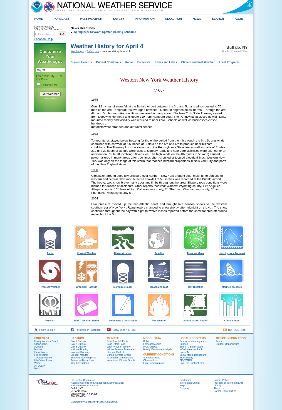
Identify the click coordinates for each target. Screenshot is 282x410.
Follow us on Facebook (86, 329)
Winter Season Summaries (121, 349)
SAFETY (118, 18)
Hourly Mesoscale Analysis (157, 349)
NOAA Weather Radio (86, 319)
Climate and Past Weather (198, 62)
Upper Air (185, 352)
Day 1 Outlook (78, 341)
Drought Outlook (116, 352)
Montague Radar (123, 285)
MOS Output (150, 346)
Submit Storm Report (195, 319)
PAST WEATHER (91, 18)
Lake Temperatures (153, 363)
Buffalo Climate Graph (119, 354)
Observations (150, 360)
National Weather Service (84, 385)
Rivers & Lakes (123, 252)
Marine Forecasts (232, 285)
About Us (219, 388)
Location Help (43, 39)
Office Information (231, 338)
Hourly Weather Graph (46, 341)
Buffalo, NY (93, 51)
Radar (129, 62)
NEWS (197, 18)
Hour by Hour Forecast (232, 252)
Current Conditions (108, 62)
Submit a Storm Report (192, 346)
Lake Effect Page (116, 344)
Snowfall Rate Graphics (83, 357)
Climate (113, 338)
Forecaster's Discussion (123, 319)
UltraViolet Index (43, 360)
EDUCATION (173, 18)
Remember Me (49, 84)
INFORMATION (145, 18)
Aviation (38, 346)
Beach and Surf (159, 285)
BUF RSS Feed (234, 329)
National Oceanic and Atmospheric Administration (97, 382)
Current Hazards (81, 62)
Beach (37, 368)
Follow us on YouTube (121, 329)
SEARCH (218, 18)
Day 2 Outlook (78, 344)
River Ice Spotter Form (192, 363)
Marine (38, 349)
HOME (38, 18)
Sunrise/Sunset (151, 357)
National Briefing (79, 349)
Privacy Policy (50, 98)
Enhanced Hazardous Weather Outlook (82, 361)
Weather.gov (77, 51)
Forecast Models (152, 344)
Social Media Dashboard (193, 354)
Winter (37, 363)
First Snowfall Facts (117, 341)
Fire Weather (159, 319)
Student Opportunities (227, 344)
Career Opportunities (225, 391)
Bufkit (146, 341)
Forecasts (143, 62)
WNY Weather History (119, 346)
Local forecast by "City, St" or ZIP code (46, 28)
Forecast (41, 338)
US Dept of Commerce (83, 380)
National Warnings (80, 352)
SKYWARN (186, 360)
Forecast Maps (195, 252)
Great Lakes (40, 352)
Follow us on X (44, 329)
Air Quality (39, 365)
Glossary (184, 388)
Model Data (152, 338)
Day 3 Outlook (78, 346)
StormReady (186, 357)
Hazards (77, 338)
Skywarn (50, 319)
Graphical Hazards (86, 285)
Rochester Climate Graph (120, 357)
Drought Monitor (79, 354)
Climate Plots (232, 319)
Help (182, 385)
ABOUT (240, 18)
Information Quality (190, 382)
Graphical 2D (41, 344)
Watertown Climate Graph (121, 360)
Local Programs (229, 62)
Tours (219, 341)
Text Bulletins (195, 285)
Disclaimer (185, 380)
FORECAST (61, 18)
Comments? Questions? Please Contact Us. (94, 401)
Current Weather (86, 252)
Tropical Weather (50, 285)
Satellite (159, 252)
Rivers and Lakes (165, 62)
